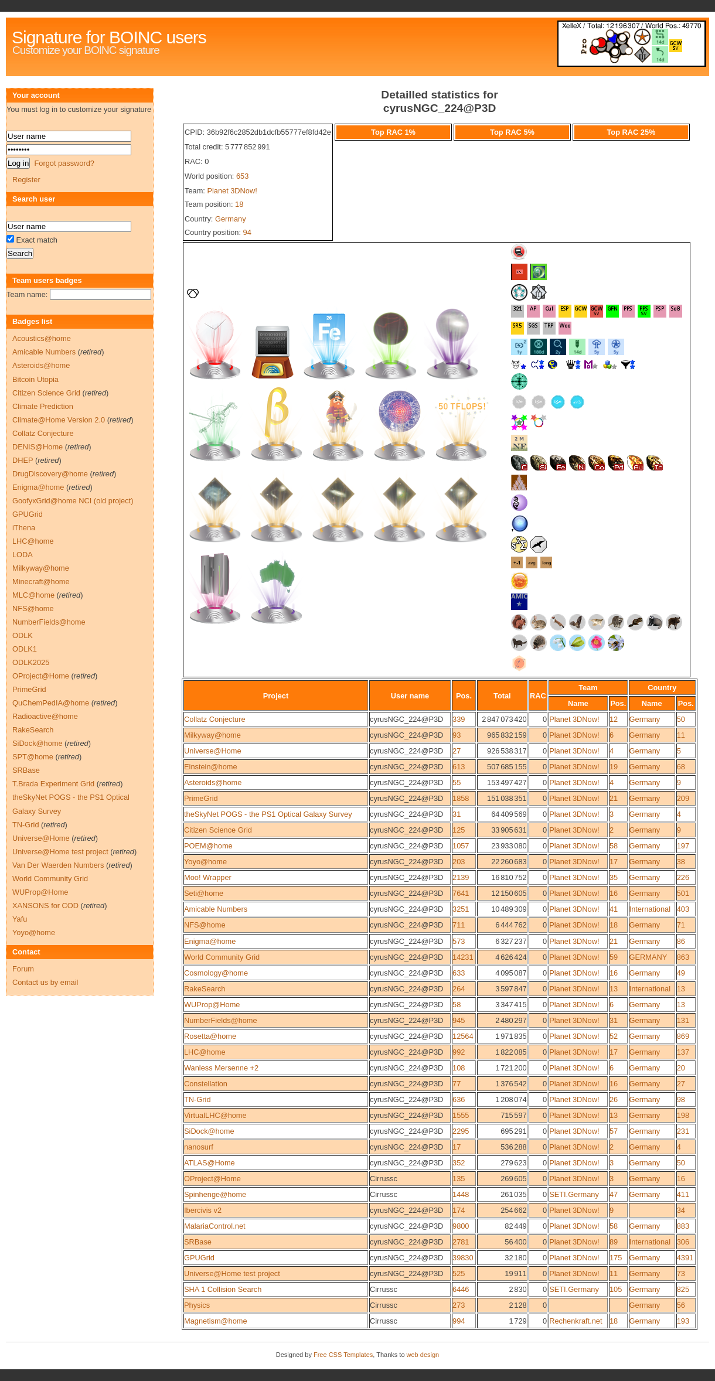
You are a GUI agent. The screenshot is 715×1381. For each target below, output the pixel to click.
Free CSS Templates (343, 1354)
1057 (460, 845)
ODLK (22, 635)
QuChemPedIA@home (50, 702)
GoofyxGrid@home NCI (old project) (72, 500)
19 (614, 766)
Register (26, 179)
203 (458, 861)
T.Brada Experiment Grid (53, 783)
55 (456, 782)
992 (458, 1052)
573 (458, 941)
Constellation (205, 1083)
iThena (23, 527)
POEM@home (208, 845)
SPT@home (32, 756)
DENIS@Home (37, 446)
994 (458, 1321)
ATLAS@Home (209, 1162)
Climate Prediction (42, 406)
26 (614, 1099)
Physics (197, 1305)
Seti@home (203, 893)
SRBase (198, 1241)
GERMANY (648, 957)
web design (423, 1354)
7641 (460, 893)
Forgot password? (64, 163)
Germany (230, 218)
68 (681, 766)
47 (614, 1194)
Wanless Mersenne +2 (221, 1067)
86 (681, 941)
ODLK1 (24, 649)
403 (683, 909)
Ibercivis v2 (203, 1210)
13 (614, 988)
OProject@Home (212, 1178)
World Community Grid (222, 957)
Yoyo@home (205, 861)
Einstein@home (210, 766)
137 (683, 1052)
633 (458, 973)
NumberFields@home (220, 1020)
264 (458, 988)
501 (683, 893)
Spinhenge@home (215, 1194)
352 (458, 1162)
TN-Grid (197, 1099)
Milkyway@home (212, 735)
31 (456, 814)
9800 (460, 1226)
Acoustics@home (41, 338)
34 (681, 1210)
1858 (460, 798)
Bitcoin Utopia (35, 379)
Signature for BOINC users (109, 37)
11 (681, 735)
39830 (463, 1257)
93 (456, 735)
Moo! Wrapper (207, 877)
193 (683, 1321)
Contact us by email (45, 982)
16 (614, 893)
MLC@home (33, 595)
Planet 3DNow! (232, 190)
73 (681, 1273)
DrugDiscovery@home (50, 473)
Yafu (19, 919)
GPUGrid (199, 1257)
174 (458, 1210)
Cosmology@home (216, 973)
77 (456, 1083)
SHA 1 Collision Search (222, 1289)
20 (681, 1067)
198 (683, 1115)
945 (458, 1020)
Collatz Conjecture (215, 719)
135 (458, 1178)
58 (614, 845)
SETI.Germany (574, 1194)
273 (458, 1305)
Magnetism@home (215, 1321)
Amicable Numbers (215, 909)
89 (614, 1241)
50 (681, 719)
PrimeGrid (201, 798)
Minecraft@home (41, 581)
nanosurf (198, 1147)
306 (683, 1241)
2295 (460, 1131)
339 (458, 719)
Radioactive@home (45, 716)
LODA (22, 554)
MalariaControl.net (215, 1226)
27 (456, 750)
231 (683, 1131)
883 (683, 1226)
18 (239, 204)
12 (614, 719)
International (649, 909)
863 (683, 957)
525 (458, 1273)
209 (683, 798)
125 (458, 830)
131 (683, 1020)
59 (614, 957)
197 (683, 845)
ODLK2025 (30, 662)
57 (614, 1131)
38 (681, 861)
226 (683, 877)
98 (681, 1099)
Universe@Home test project (232, 1273)
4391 (685, 1257)
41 (614, 909)
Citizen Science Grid (218, 830)
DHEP (22, 460)
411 (683, 1194)
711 (458, 924)
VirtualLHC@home (215, 1115)
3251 (460, 909)
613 (458, 766)
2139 (460, 877)
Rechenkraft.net (575, 1321)
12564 (463, 1036)
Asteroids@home (212, 782)
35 (614, 877)
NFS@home (205, 924)
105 (616, 1289)
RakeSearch (204, 988)
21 (614, 798)
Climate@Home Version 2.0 (58, 419)
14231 (463, 957)
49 (681, 973)
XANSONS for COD (45, 905)
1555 (460, 1115)
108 (458, 1067)
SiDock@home (209, 1131)
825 (683, 1289)
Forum (23, 968)
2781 (460, 1241)
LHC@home (205, 1052)
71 (681, 924)
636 (458, 1099)
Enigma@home (210, 941)
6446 (460, 1289)
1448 (460, 1194)
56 (681, 1305)
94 (247, 232)
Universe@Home (212, 750)
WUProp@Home (212, 1004)
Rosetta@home (210, 1036)
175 (616, 1257)
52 (614, 1036)
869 (683, 1036)
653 (242, 176)
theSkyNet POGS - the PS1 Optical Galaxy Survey (268, 814)
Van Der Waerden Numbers (58, 865)
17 (614, 861)
